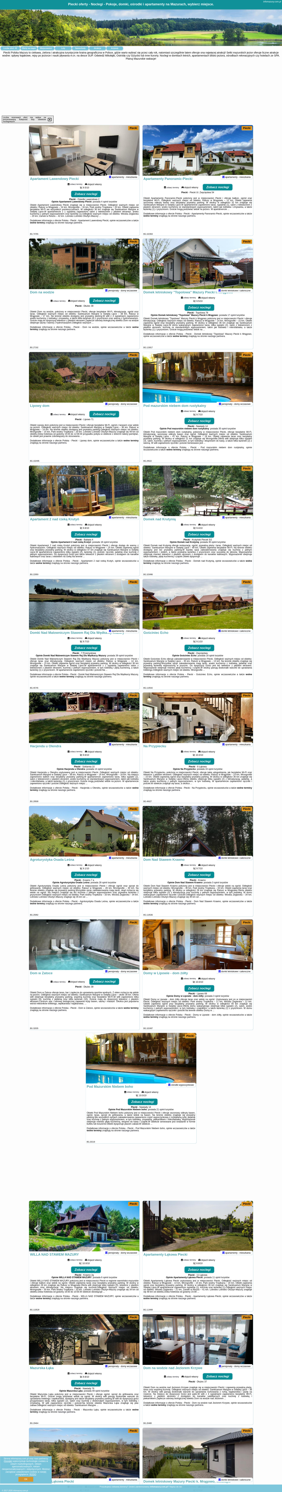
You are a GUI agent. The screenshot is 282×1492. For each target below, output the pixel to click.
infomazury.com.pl (272, 1)
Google (8, 1461)
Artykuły (114, 48)
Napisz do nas (176, 1487)
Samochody (80, 48)
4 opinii (104, 206)
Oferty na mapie (29, 48)
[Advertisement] (141, 88)
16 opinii (209, 774)
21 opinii (160, 1114)
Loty (63, 48)
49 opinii (96, 1395)
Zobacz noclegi (86, 199)
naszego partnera (73, 227)
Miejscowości (46, 48)
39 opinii (120, 660)
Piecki (133, 128)
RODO (33, 1474)
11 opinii (216, 1282)
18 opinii (105, 547)
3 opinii (215, 887)
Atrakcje (97, 48)
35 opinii (223, 433)
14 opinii (99, 774)
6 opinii (104, 1282)
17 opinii (232, 320)
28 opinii (103, 887)
